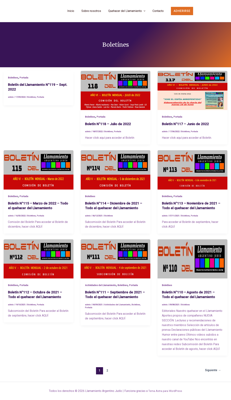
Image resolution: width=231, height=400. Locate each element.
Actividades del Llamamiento (102, 286)
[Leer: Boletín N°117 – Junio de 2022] (192, 92)
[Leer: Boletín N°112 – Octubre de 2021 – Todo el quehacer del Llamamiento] (38, 260)
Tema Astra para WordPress (165, 391)
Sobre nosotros (91, 12)
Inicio (70, 12)
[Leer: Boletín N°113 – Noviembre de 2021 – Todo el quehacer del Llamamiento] (192, 171)
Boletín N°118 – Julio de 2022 (109, 126)
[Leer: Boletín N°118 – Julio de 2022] (116, 92)
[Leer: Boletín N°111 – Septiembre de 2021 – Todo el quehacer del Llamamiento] (116, 260)
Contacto (158, 12)
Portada (25, 79)
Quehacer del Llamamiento (126, 13)
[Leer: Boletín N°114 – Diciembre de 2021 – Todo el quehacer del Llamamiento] (116, 171)
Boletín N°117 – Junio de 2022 (186, 126)
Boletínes (13, 79)
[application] (143, 13)
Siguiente (212, 372)
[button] (187, 12)
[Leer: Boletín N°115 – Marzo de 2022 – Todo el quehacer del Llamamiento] (38, 171)
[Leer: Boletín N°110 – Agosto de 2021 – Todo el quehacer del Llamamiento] (192, 260)
